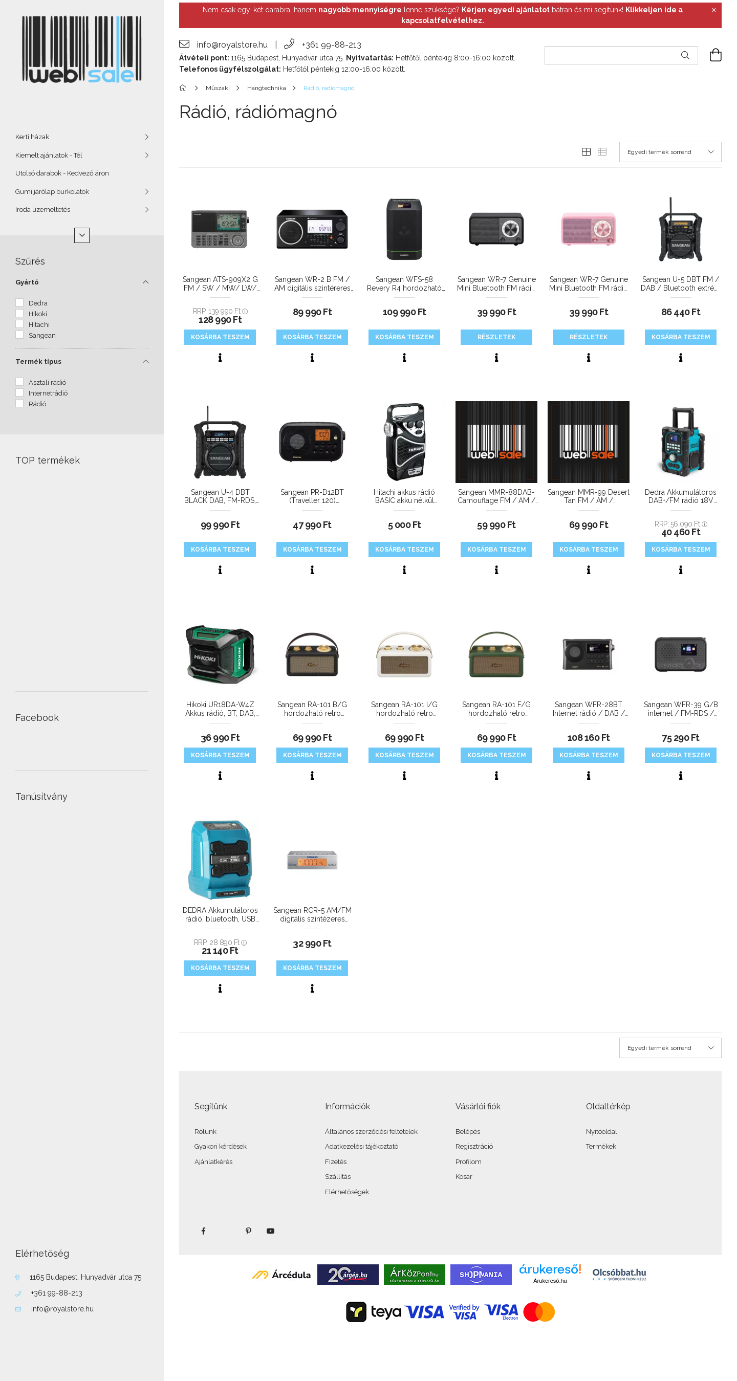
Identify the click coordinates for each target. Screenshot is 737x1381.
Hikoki (38, 314)
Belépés (468, 1131)
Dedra (38, 303)
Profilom (469, 1162)
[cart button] (710, 55)
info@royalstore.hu (62, 1309)
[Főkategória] (184, 88)
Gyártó (27, 282)
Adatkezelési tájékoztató (361, 1146)
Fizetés (335, 1162)
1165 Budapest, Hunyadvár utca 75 (85, 1277)
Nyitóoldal (601, 1131)
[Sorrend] (670, 152)
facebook (203, 1231)
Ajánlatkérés (213, 1162)
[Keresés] (685, 55)
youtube (270, 1231)
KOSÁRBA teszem (220, 337)
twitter (225, 1231)
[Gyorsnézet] (220, 357)
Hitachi (39, 324)
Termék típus (38, 361)
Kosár (464, 1176)
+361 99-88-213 (56, 1293)
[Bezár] (714, 10)
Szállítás (338, 1176)
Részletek (496, 337)
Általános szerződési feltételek (371, 1131)
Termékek (601, 1146)
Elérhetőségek (347, 1192)
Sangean (42, 335)
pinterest (248, 1231)
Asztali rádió (47, 382)
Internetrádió (48, 393)
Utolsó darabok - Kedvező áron (62, 173)
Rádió (37, 404)
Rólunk (205, 1131)
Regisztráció (474, 1146)
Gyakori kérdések (220, 1146)
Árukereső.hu (550, 1281)
